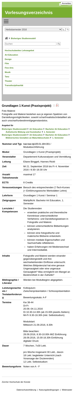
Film (7, 63)
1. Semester (49, 132)
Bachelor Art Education (56, 129)
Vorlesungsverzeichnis (29, 12)
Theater (8, 81)
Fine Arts (9, 68)
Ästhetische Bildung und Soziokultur (23, 132)
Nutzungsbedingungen (49, 390)
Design (8, 59)
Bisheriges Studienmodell (23, 38)
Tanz (7, 76)
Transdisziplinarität (14, 85)
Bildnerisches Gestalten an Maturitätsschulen (27, 138)
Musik (7, 72)
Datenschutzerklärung (26, 390)
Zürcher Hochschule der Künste (16, 382)
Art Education (11, 55)
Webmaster (67, 390)
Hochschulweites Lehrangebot (19, 50)
